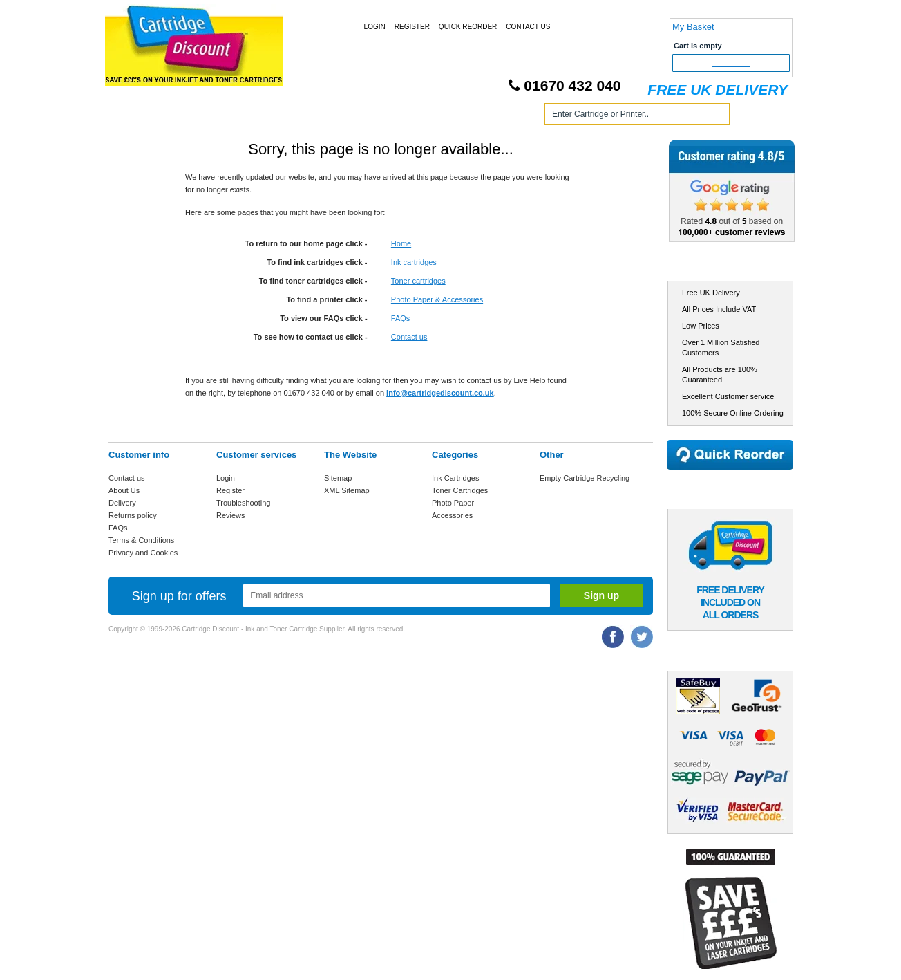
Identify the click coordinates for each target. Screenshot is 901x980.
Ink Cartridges (214, 116)
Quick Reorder (468, 26)
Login (375, 26)
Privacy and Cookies (143, 552)
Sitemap (338, 478)
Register (412, 26)
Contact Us (528, 26)
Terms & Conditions (141, 540)
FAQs (400, 318)
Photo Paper (453, 503)
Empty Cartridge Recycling (584, 478)
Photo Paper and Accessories (453, 116)
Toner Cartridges (318, 116)
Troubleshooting (243, 503)
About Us (124, 490)
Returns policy (132, 515)
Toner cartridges (418, 281)
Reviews (230, 515)
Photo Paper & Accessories (437, 299)
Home (135, 116)
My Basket (693, 26)
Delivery (122, 503)
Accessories (452, 515)
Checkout (731, 63)
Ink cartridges (414, 262)
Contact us (409, 337)
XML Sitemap (347, 490)
